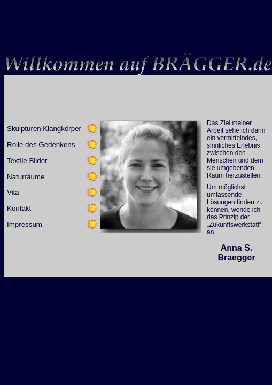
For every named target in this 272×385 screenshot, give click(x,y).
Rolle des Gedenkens (41, 145)
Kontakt (19, 208)
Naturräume (25, 177)
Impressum (24, 224)
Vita (13, 192)
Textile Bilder (27, 161)
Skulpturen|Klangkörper (44, 129)
